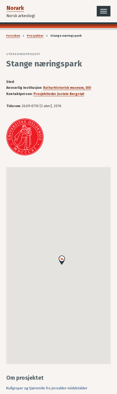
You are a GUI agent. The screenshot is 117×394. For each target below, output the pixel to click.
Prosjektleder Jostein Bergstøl (58, 94)
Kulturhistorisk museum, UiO (67, 88)
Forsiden (13, 36)
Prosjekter (35, 36)
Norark (15, 8)
